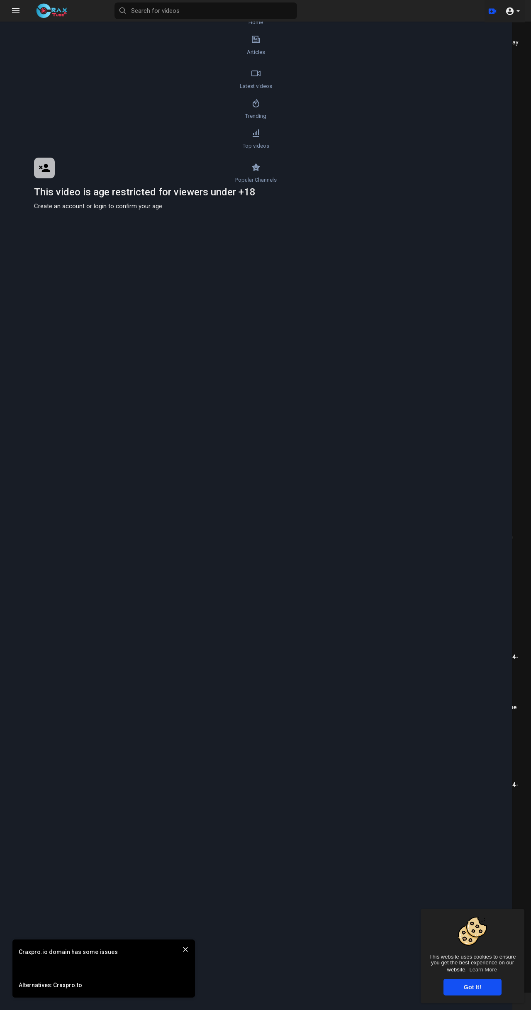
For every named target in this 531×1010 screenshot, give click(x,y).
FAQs (291, 1005)
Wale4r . (94, 312)
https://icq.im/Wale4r (98, 370)
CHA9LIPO (98, 562)
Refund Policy (260, 1005)
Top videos (23, 155)
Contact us (431, 1005)
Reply (125, 541)
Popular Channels (23, 189)
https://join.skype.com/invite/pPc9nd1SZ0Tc (138, 403)
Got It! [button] (472, 987)
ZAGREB (95, 521)
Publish (343, 498)
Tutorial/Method (114, 424)
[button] (513, 11)
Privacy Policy (363, 1005)
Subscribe (335, 316)
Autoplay (507, 42)
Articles (23, 53)
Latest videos (23, 87)
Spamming (108, 414)
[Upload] (490, 11)
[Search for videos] (251, 10)
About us (399, 1005)
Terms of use (321, 1005)
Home (23, 19)
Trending (23, 121)
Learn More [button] (483, 969)
